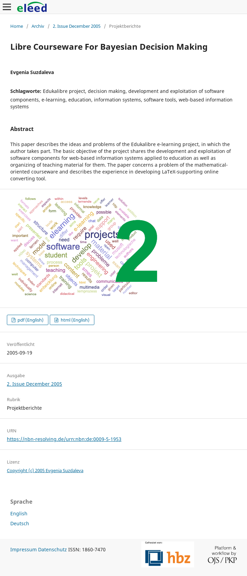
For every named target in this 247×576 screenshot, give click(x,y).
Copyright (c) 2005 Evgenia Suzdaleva (45, 470)
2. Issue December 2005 (77, 26)
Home (16, 26)
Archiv (38, 26)
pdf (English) (30, 320)
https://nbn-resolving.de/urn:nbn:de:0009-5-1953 (64, 439)
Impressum (23, 549)
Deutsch (19, 523)
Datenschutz (52, 549)
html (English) (75, 320)
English (18, 513)
